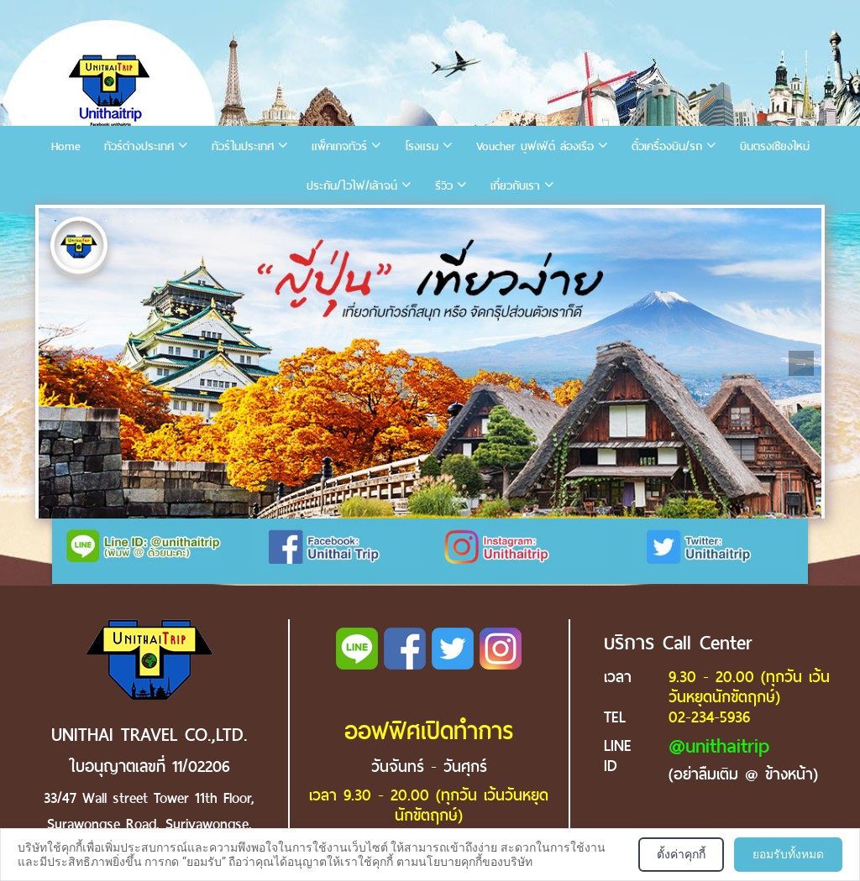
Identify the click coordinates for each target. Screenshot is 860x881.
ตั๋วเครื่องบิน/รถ (667, 146)
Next (801, 363)
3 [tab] (105, 220)
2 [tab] (80, 220)
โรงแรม (421, 146)
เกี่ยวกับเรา (515, 185)
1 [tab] (55, 220)
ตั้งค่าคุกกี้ (681, 854)
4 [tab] (131, 220)
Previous (58, 363)
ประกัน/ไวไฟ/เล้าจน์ (352, 185)
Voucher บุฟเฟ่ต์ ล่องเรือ (535, 146)
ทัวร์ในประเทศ (243, 146)
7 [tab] (206, 220)
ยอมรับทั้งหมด (788, 854)
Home (66, 146)
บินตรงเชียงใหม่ (775, 146)
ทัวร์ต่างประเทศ (139, 146)
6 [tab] (181, 220)
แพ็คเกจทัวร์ (339, 146)
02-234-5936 (709, 717)
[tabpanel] (430, 363)
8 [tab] (231, 220)
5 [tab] (156, 220)
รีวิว (444, 185)
